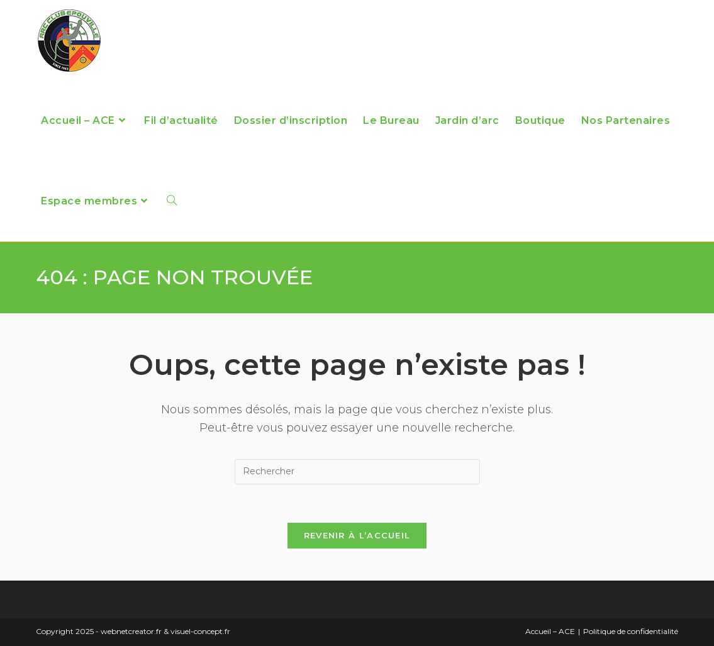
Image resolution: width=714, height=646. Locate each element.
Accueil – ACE (550, 631)
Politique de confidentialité (630, 631)
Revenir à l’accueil (357, 535)
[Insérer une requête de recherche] (357, 471)
